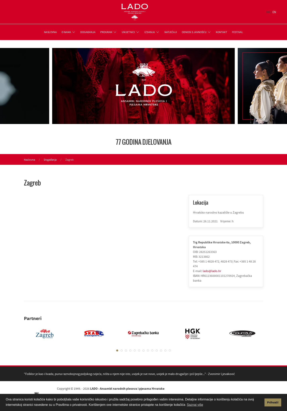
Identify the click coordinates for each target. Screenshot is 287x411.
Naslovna (50, 32)
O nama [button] (69, 32)
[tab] (117, 350)
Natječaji (170, 32)
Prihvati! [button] (273, 402)
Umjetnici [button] (131, 32)
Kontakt (221, 32)
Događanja (87, 32)
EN (274, 12)
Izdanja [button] (152, 32)
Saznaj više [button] (195, 404)
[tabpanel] (40, 334)
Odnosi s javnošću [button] (196, 32)
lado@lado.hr (212, 271)
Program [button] (108, 32)
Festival (237, 32)
